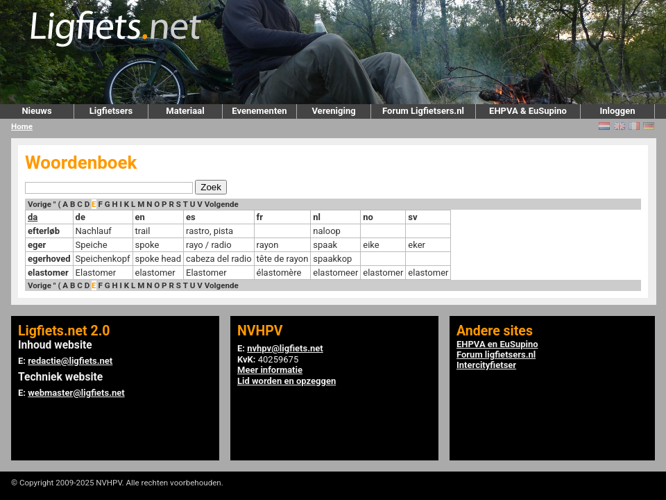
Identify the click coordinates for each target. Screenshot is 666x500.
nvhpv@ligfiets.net (285, 348)
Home (22, 126)
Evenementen (259, 111)
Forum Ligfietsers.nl (423, 111)
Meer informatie (269, 370)
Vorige (39, 204)
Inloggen (617, 111)
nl (317, 217)
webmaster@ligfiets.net (76, 393)
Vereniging (333, 111)
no (368, 217)
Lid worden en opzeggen (286, 381)
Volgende (222, 204)
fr (260, 217)
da (32, 217)
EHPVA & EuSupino (528, 111)
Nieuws (36, 111)
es (191, 217)
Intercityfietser (486, 365)
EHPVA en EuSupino (497, 344)
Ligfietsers (111, 111)
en (140, 217)
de (80, 217)
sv (412, 217)
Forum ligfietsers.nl (496, 354)
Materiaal (185, 111)
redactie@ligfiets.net (70, 361)
